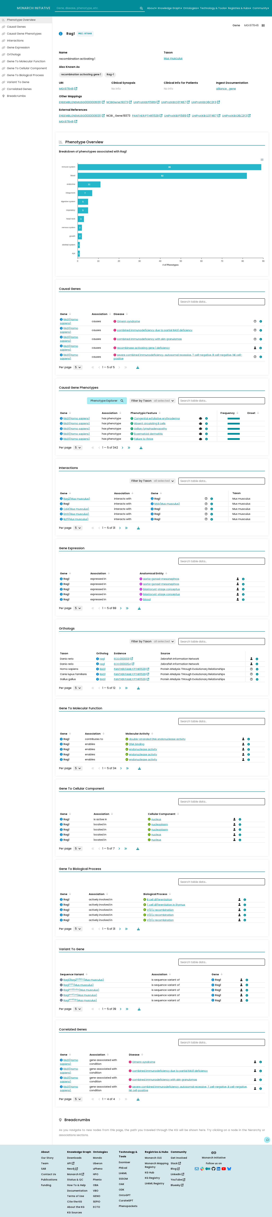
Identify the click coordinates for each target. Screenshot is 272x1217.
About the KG (75, 1207)
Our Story (47, 1158)
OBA (95, 1185)
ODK (121, 1189)
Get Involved (179, 1158)
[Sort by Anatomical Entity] (166, 573)
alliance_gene (226, 89)
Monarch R (75, 1174)
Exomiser (124, 1162)
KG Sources (74, 1212)
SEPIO (96, 1201)
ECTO (96, 1207)
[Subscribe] (197, 1168)
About (151, 8)
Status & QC (75, 1179)
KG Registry (152, 1178)
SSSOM (123, 1178)
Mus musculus (173, 58)
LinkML (123, 1173)
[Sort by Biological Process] (169, 893)
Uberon (97, 1163)
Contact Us (48, 1174)
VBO (95, 1190)
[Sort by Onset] (257, 412)
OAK (121, 1184)
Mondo (97, 1158)
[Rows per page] (78, 367)
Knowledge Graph (170, 8)
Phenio (97, 1179)
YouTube (178, 1179)
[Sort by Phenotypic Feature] (159, 412)
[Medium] (207, 1168)
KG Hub (149, 1172)
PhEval (123, 1168)
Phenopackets (128, 1206)
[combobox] (100, 8)
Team (44, 1163)
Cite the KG (74, 1201)
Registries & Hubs (239, 8)
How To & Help (76, 1185)
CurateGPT (126, 1200)
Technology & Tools (213, 8)
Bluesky (177, 1185)
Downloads (74, 1158)
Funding (46, 1185)
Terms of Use (75, 1196)
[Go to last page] (128, 448)
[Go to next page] (122, 448)
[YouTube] (224, 1168)
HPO (95, 1174)
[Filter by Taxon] (153, 400)
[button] (232, 418)
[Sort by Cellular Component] (177, 813)
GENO (96, 1196)
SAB (43, 1168)
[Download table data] (137, 367)
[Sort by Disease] (126, 313)
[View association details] (260, 321)
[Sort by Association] (109, 313)
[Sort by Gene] (69, 313)
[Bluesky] (229, 1168)
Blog (175, 1168)
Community (261, 8)
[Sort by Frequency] (237, 412)
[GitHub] (213, 1168)
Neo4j (72, 1168)
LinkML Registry (154, 1183)
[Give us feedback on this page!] (267, 1140)
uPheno (98, 1168)
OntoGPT (125, 1195)
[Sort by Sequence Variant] (86, 974)
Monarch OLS (153, 1158)
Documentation (77, 1190)
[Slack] (202, 1168)
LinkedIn (177, 1174)
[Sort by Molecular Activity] (152, 733)
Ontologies (190, 8)
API (70, 1163)
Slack (176, 1163)
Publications (49, 1179)
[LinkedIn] (218, 1168)
